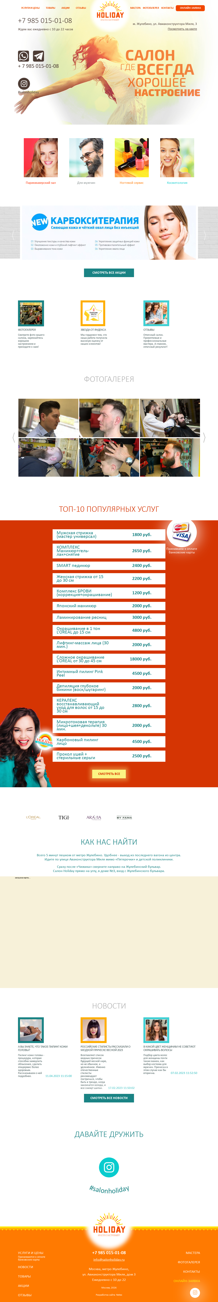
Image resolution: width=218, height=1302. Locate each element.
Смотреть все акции (109, 273)
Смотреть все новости (109, 1098)
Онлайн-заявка (190, 8)
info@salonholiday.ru (109, 1260)
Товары (50, 8)
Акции (65, 8)
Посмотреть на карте (182, 29)
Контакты (167, 8)
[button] (16, 235)
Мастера (135, 8)
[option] (109, 235)
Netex (119, 1295)
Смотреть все (109, 774)
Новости (25, 1267)
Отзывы (81, 8)
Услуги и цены (30, 8)
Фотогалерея (151, 8)
